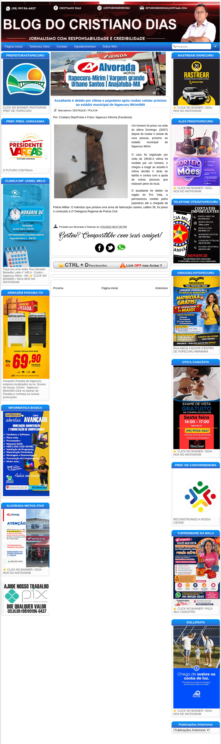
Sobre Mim (110, 46)
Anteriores (161, 288)
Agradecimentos (85, 46)
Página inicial (110, 288)
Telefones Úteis (39, 46)
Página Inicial (13, 46)
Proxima (58, 288)
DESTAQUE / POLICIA (85, 110)
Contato (62, 46)
